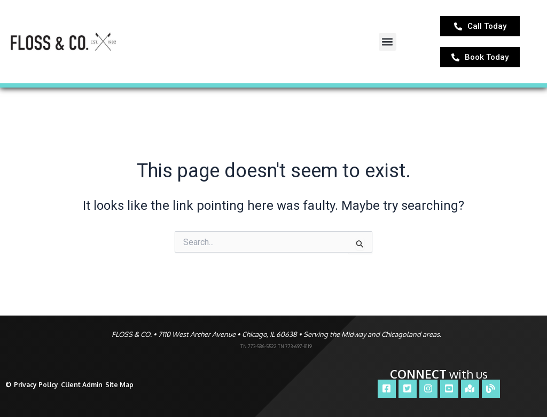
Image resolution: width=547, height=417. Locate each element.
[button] (387, 44)
